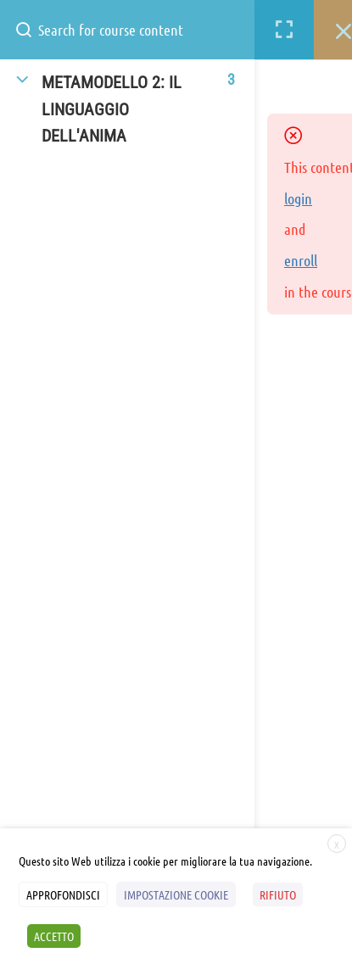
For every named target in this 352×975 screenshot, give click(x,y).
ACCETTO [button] (54, 936)
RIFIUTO (278, 894)
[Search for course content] (30, 29)
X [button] (336, 844)
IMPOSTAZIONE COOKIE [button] (176, 894)
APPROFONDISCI (63, 894)
